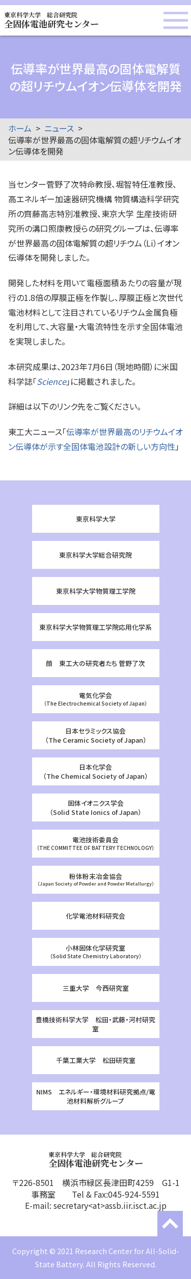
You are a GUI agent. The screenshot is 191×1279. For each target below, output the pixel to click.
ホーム (20, 128)
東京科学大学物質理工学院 (95, 591)
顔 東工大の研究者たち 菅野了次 (95, 663)
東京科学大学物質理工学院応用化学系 (95, 627)
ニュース (59, 128)
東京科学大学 (96, 519)
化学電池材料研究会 (95, 916)
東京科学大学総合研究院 (95, 555)
